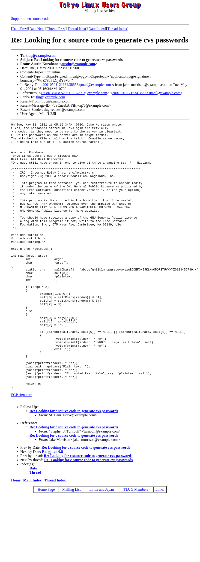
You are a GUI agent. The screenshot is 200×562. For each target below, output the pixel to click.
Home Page (46, 542)
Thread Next (77, 29)
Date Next (37, 29)
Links (159, 542)
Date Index (97, 29)
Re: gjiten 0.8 (52, 504)
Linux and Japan (101, 542)
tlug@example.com (41, 55)
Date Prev (19, 29)
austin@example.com (78, 64)
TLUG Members (135, 542)
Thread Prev (56, 29)
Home (16, 533)
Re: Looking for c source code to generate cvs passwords (74, 464)
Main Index (32, 533)
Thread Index (117, 29)
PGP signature (21, 447)
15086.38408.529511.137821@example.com (74, 93)
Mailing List (71, 542)
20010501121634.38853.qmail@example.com (76, 85)
